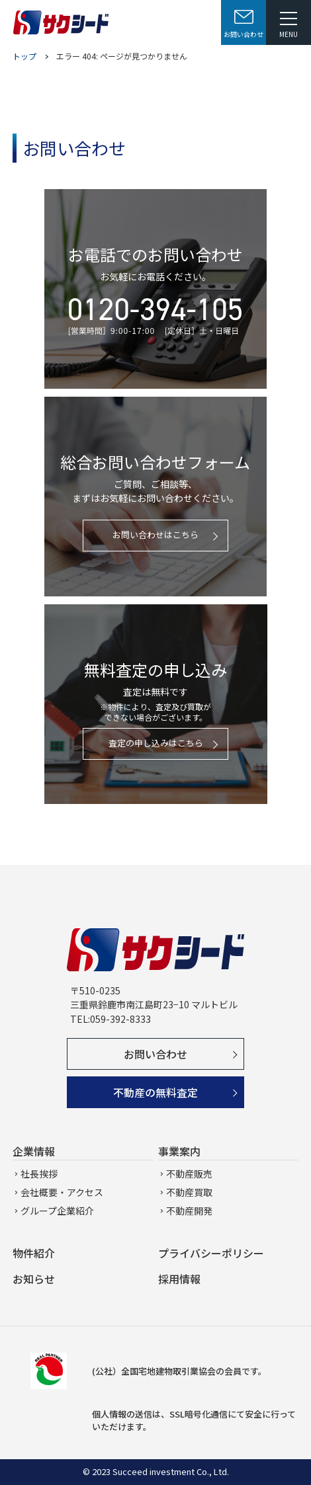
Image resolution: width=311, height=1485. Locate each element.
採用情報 (179, 1279)
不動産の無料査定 (155, 1092)
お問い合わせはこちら (155, 534)
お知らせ (34, 1279)
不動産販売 (189, 1173)
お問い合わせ (155, 1054)
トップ (24, 55)
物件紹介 (34, 1253)
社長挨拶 (39, 1173)
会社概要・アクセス (62, 1192)
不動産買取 (189, 1192)
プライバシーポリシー (211, 1253)
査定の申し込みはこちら (156, 743)
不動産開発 (189, 1210)
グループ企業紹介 (57, 1210)
